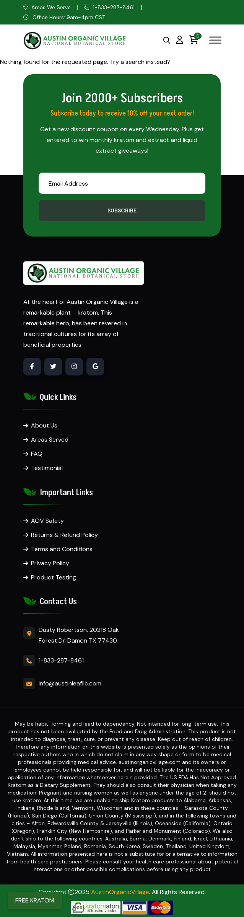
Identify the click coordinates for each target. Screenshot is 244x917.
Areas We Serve (51, 7)
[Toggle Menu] (215, 40)
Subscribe (122, 210)
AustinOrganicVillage (120, 892)
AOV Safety (47, 521)
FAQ (36, 454)
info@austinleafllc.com (70, 683)
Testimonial (47, 468)
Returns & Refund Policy (64, 535)
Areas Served (49, 440)
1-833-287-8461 (114, 7)
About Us (44, 425)
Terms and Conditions (62, 549)
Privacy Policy (50, 563)
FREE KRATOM (34, 900)
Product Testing (53, 577)
